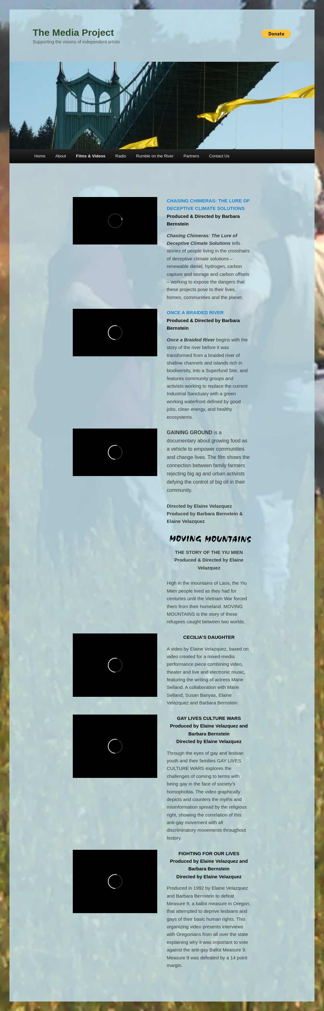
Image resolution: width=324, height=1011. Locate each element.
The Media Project (73, 32)
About (60, 156)
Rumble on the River (155, 156)
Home (39, 156)
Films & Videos (90, 156)
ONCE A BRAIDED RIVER (195, 312)
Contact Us (219, 156)
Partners (191, 156)
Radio (120, 156)
